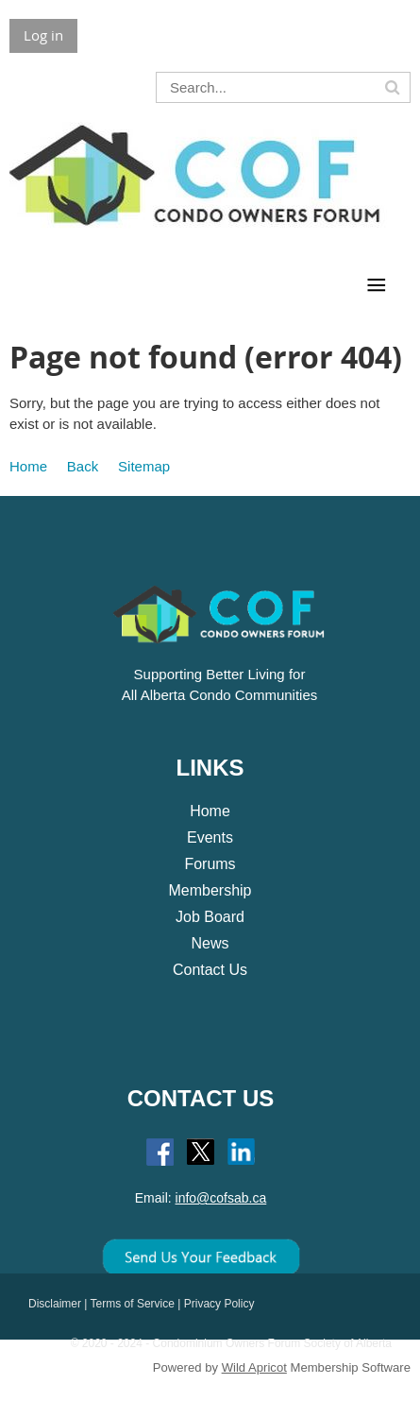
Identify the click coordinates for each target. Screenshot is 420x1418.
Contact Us (210, 970)
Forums (209, 864)
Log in (43, 35)
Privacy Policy (219, 1303)
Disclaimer (54, 1303)
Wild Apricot (254, 1367)
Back (82, 466)
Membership (209, 890)
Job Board (210, 917)
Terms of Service (133, 1303)
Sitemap (144, 466)
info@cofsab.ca (221, 1197)
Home (28, 466)
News (209, 943)
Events (210, 837)
